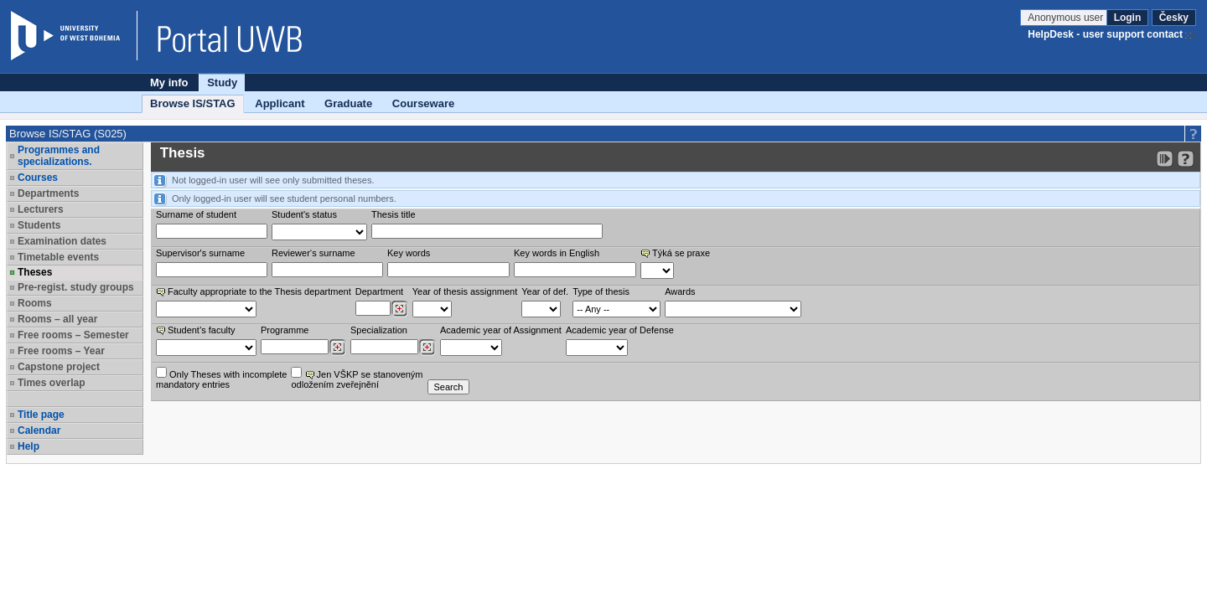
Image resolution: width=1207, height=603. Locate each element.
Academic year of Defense (620, 330)
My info (169, 82)
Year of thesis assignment (465, 291)
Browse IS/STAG (193, 103)
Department (379, 291)
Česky (1174, 17)
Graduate (348, 103)
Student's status (304, 214)
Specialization (378, 330)
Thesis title (393, 214)
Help (28, 446)
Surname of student (196, 214)
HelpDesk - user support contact (1105, 34)
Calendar (39, 430)
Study (222, 82)
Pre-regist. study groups (76, 287)
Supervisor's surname (200, 253)
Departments (48, 193)
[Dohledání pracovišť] (399, 309)
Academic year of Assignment (501, 330)
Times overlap (51, 383)
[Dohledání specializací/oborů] (427, 347)
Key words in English (556, 253)
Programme (284, 330)
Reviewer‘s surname (313, 253)
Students (39, 225)
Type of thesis (600, 291)
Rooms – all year (57, 319)
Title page (41, 414)
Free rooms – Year (61, 351)
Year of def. (544, 291)
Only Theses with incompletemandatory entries (221, 378)
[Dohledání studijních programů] (337, 347)
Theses (35, 272)
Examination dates (62, 241)
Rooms (35, 303)
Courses (38, 177)
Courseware (423, 103)
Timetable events (58, 257)
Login (1128, 17)
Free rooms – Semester (73, 335)
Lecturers (41, 209)
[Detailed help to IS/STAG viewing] (1185, 159)
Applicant (279, 103)
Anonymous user (1067, 17)
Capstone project (59, 367)
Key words (408, 253)
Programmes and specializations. (59, 156)
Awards (680, 291)
